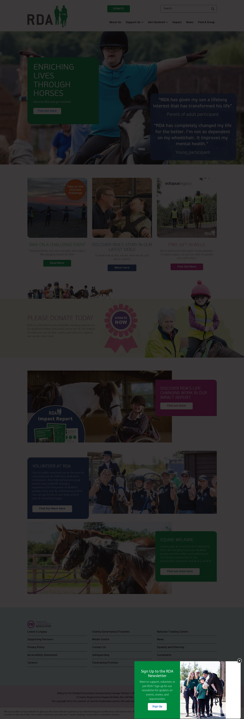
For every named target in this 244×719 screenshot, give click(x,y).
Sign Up (157, 706)
